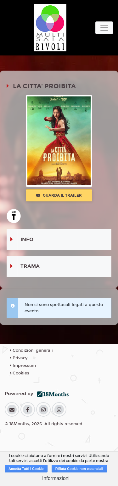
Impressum (23, 365)
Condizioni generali (31, 350)
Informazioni (56, 478)
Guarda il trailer (59, 195)
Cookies (19, 373)
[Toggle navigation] (104, 27)
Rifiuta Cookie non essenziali (79, 469)
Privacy (18, 358)
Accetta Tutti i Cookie (26, 469)
